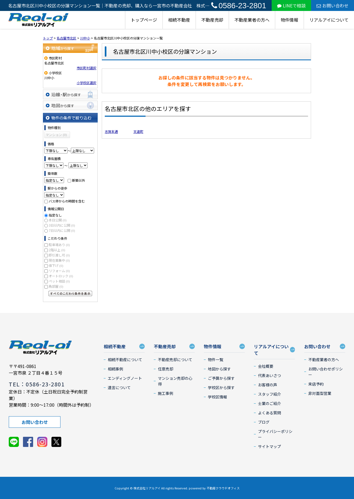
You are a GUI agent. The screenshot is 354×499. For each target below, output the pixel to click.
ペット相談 (59, 281)
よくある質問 (269, 412)
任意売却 (165, 369)
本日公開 (57, 220)
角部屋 (56, 286)
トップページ (144, 19)
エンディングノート (125, 378)
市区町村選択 (86, 67)
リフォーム (59, 270)
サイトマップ (269, 446)
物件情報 (289, 19)
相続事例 (115, 369)
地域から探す (70, 48)
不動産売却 (212, 19)
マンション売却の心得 (175, 381)
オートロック (61, 275)
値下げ (56, 265)
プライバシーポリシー (275, 434)
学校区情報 (217, 397)
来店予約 (316, 384)
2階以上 (57, 249)
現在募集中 (59, 260)
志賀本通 (111, 131)
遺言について (119, 387)
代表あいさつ (269, 375)
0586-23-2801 (238, 5)
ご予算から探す (221, 378)
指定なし (55, 215)
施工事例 (165, 393)
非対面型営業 (319, 393)
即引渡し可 (59, 255)
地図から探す (70, 105)
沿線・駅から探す (70, 94)
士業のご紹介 (269, 403)
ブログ (263, 422)
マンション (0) (56, 135)
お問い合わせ (333, 5)
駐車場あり (59, 244)
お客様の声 (267, 384)
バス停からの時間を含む (67, 201)
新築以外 (78, 180)
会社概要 (265, 366)
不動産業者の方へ (251, 19)
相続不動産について (125, 359)
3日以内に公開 (62, 225)
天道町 (138, 131)
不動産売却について (175, 359)
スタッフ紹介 (269, 394)
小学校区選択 (86, 82)
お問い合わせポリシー (325, 371)
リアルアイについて (329, 19)
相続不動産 (179, 19)
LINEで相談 (291, 5)
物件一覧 (215, 359)
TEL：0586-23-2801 (37, 384)
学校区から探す (221, 387)
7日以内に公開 (62, 230)
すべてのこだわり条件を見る (70, 293)
